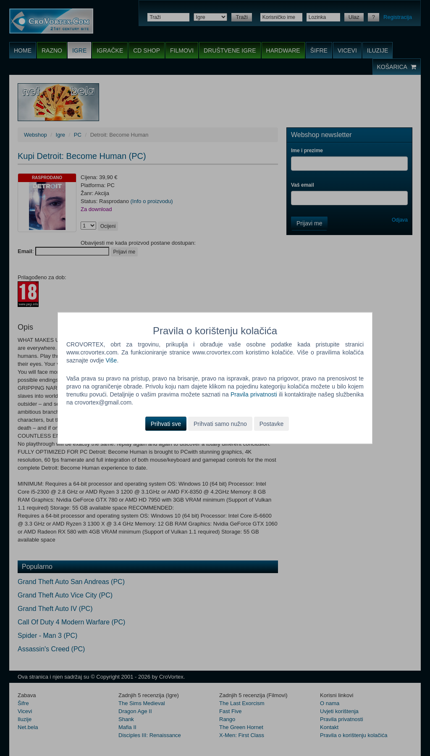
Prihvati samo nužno (220, 423)
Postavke (272, 423)
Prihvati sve (166, 423)
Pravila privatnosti (254, 394)
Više (111, 360)
